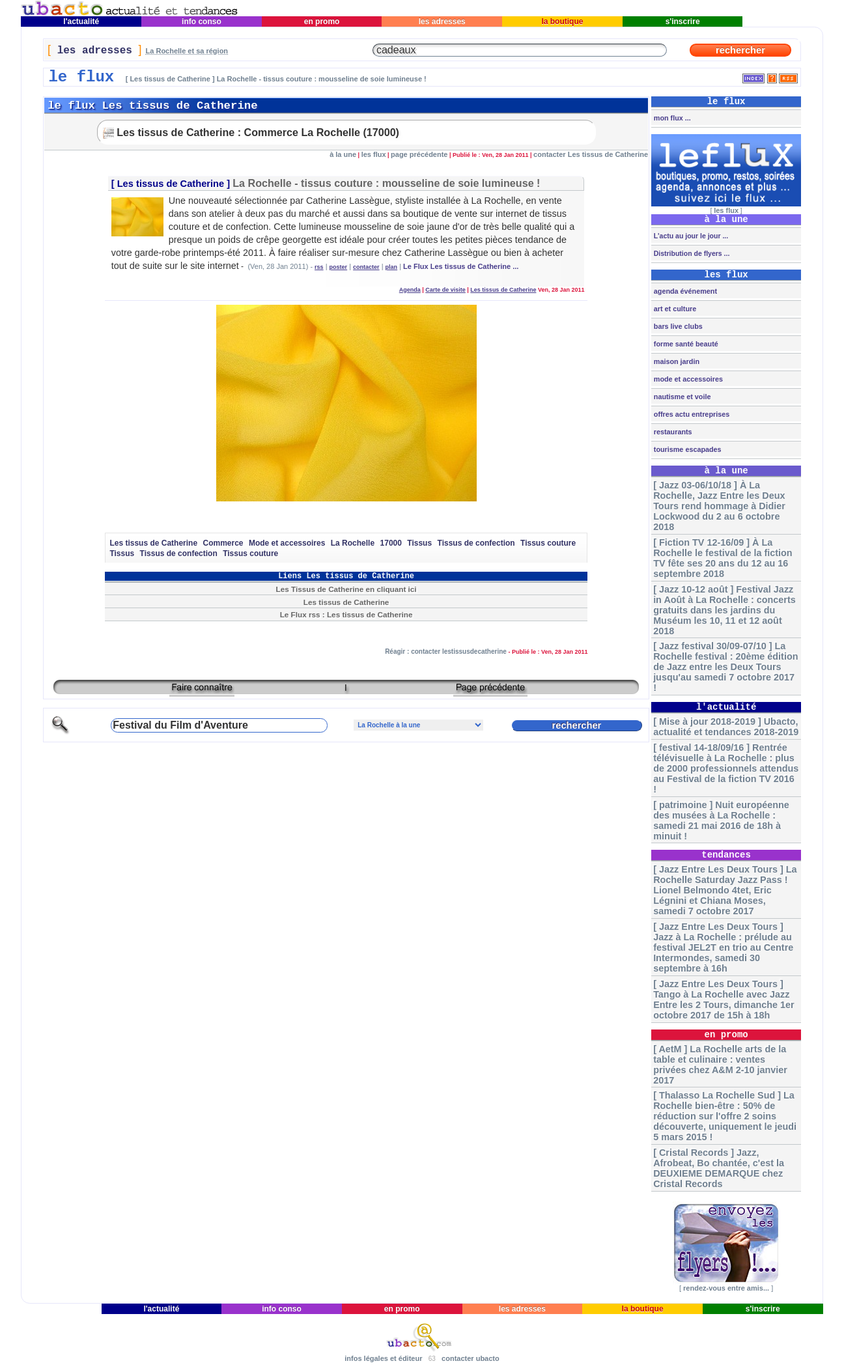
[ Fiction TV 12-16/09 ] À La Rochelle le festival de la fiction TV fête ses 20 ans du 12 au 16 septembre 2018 (723, 558)
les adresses (442, 21)
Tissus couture (548, 543)
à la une (343, 154)
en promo (321, 21)
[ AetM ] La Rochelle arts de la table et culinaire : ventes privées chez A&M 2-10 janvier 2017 (720, 1064)
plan (392, 267)
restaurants (672, 432)
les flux (373, 154)
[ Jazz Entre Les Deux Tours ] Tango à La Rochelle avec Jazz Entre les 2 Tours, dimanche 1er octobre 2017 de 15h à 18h (723, 999)
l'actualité (81, 21)
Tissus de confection (476, 543)
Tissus (419, 543)
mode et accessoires (687, 379)
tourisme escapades (687, 449)
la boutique (562, 21)
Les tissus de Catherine (171, 183)
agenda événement (684, 291)
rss (319, 267)
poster (339, 267)
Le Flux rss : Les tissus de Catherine (346, 614)
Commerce (223, 543)
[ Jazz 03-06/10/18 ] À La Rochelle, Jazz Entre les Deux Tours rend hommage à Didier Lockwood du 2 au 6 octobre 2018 (719, 506)
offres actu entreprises (690, 414)
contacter (366, 267)
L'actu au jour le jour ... (690, 236)
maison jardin (675, 361)
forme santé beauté (685, 344)
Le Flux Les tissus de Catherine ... (460, 266)
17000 (391, 543)
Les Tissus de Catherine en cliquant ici (346, 589)
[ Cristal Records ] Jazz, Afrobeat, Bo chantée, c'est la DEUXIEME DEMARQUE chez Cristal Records (718, 1168)
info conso (201, 21)
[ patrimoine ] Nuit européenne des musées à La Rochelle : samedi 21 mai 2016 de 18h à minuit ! (721, 820)
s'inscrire (682, 21)
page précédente (419, 154)
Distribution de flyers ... (691, 253)
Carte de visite (445, 290)
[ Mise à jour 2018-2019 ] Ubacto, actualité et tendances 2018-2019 (725, 726)
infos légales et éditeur (383, 1358)
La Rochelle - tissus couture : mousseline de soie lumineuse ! (386, 183)
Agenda (410, 290)
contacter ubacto (470, 1358)
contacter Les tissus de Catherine (590, 154)
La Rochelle (352, 543)
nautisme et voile (681, 396)
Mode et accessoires (287, 543)
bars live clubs (677, 326)
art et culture (674, 309)
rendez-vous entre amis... (726, 1288)
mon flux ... (671, 118)
